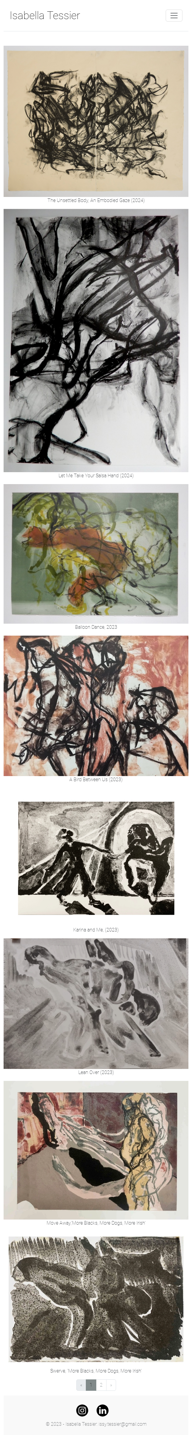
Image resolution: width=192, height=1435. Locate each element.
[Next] (111, 1385)
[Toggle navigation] (174, 16)
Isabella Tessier (45, 15)
